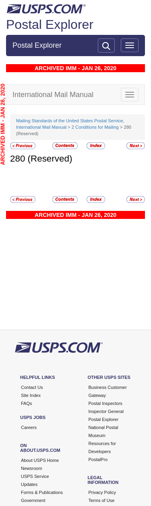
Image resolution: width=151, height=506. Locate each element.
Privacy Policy (102, 492)
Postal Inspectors (105, 403)
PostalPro (98, 459)
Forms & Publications (42, 492)
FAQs (26, 403)
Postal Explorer (49, 24)
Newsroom (31, 468)
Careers (29, 427)
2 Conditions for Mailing (95, 127)
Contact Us (32, 387)
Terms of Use (102, 500)
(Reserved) (50, 159)
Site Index (31, 395)
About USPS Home (40, 460)
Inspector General (106, 411)
